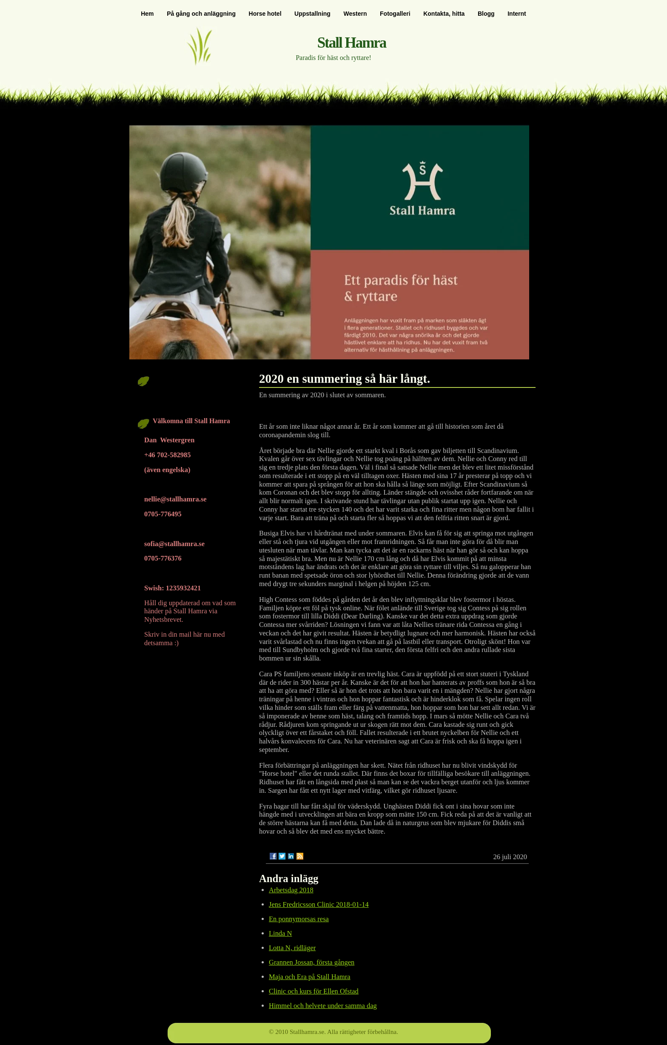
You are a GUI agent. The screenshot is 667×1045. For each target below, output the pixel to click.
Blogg (486, 13)
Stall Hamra (351, 42)
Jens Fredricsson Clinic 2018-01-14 (319, 904)
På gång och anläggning (201, 13)
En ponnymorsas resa (299, 919)
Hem (147, 13)
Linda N (280, 933)
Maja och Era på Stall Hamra (310, 977)
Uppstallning (312, 13)
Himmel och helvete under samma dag (323, 1006)
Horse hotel (265, 13)
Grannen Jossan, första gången (311, 962)
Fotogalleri (395, 13)
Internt (516, 13)
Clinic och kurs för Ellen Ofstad (314, 991)
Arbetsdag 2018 (291, 890)
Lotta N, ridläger (292, 948)
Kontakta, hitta (444, 13)
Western (355, 13)
